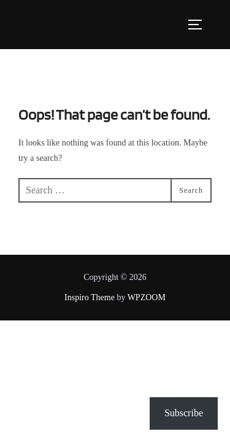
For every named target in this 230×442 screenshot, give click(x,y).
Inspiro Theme (89, 297)
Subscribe (183, 413)
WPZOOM (147, 297)
